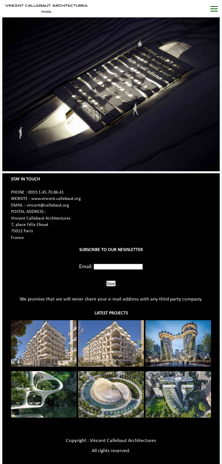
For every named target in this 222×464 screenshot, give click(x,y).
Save (111, 283)
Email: (86, 266)
